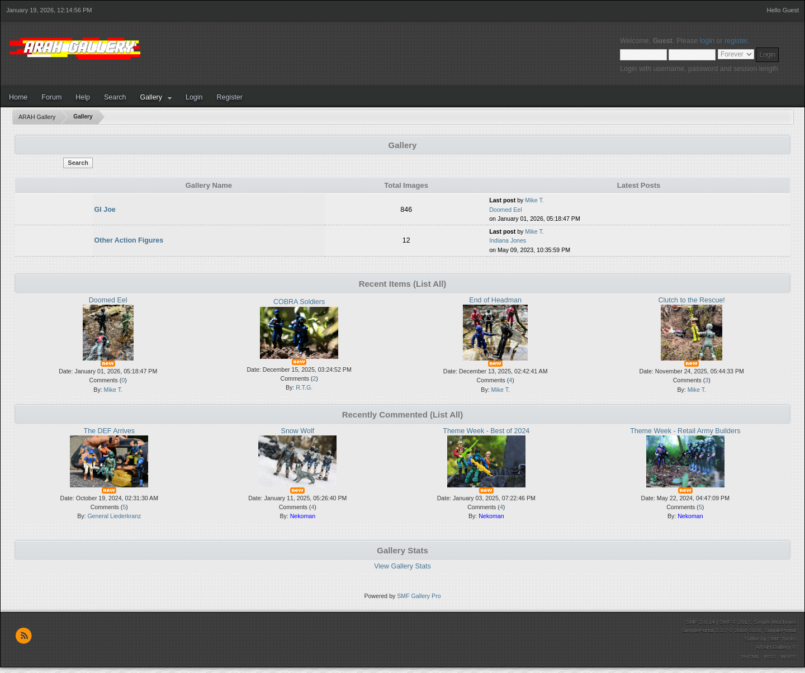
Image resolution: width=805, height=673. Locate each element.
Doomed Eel (505, 209)
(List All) (429, 283)
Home (18, 97)
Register (229, 97)
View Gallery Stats (402, 566)
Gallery (151, 97)
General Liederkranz (114, 516)
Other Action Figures (129, 240)
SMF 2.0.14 (700, 622)
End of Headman (495, 300)
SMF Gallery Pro (419, 596)
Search (115, 97)
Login (194, 97)
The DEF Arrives (109, 431)
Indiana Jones (507, 240)
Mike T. (534, 200)
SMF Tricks (782, 639)
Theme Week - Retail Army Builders (685, 431)
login (707, 41)
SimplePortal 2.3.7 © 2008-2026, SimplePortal (739, 630)
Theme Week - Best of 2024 (486, 431)
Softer (751, 639)
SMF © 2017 (734, 622)
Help (82, 97)
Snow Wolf (297, 431)
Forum (51, 97)
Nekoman (302, 516)
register (735, 41)
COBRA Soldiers (299, 302)
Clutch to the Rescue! (692, 300)
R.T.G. (304, 387)
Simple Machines (775, 622)
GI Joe (105, 210)
